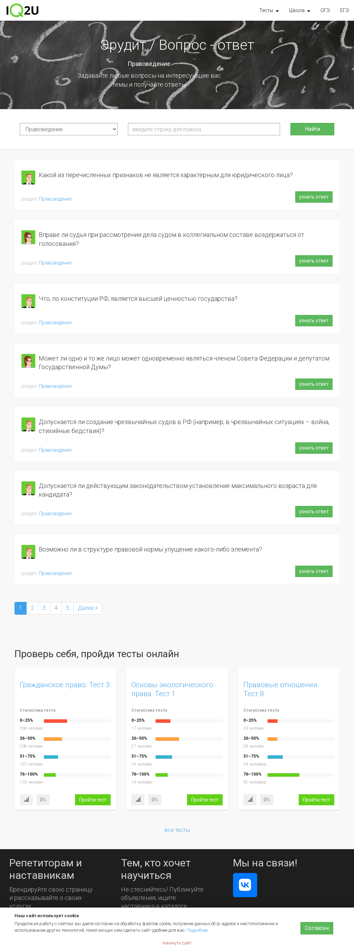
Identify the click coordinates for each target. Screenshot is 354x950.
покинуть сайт (177, 943)
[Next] (87, 608)
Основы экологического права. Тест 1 (172, 689)
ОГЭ (325, 10)
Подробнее (197, 930)
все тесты (177, 830)
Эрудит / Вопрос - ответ (177, 45)
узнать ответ (314, 197)
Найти (312, 129)
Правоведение (55, 199)
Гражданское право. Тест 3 (65, 685)
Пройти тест (92, 800)
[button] (269, 10)
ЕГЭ (344, 10)
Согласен (317, 928)
